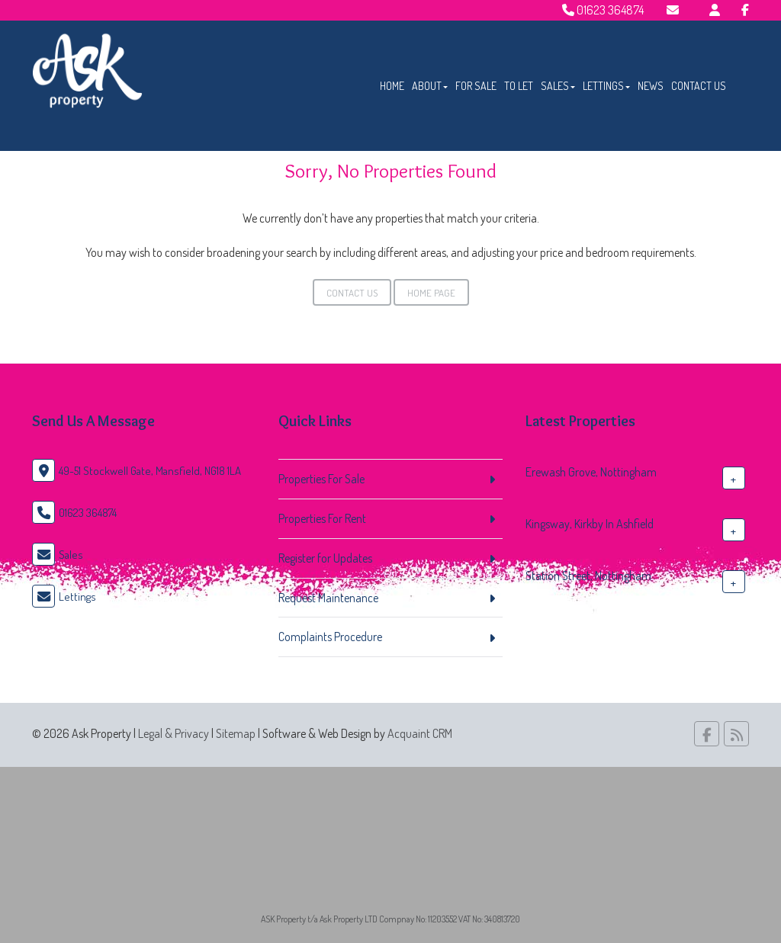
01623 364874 (603, 10)
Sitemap (236, 733)
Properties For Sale (321, 478)
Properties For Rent (322, 518)
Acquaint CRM (419, 733)
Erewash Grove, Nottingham (591, 472)
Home (392, 85)
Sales (558, 85)
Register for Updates (325, 558)
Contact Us (698, 85)
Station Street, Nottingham (588, 575)
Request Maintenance (328, 597)
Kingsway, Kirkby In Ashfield (589, 523)
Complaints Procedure (330, 636)
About (430, 85)
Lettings (606, 85)
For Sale (476, 85)
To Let (518, 85)
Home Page (431, 293)
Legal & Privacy (173, 733)
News (651, 85)
